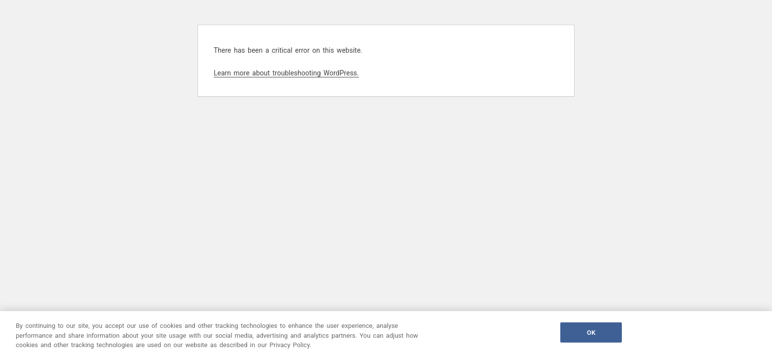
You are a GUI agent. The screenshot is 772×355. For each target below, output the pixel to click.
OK (591, 332)
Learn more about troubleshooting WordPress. (286, 73)
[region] (386, 333)
